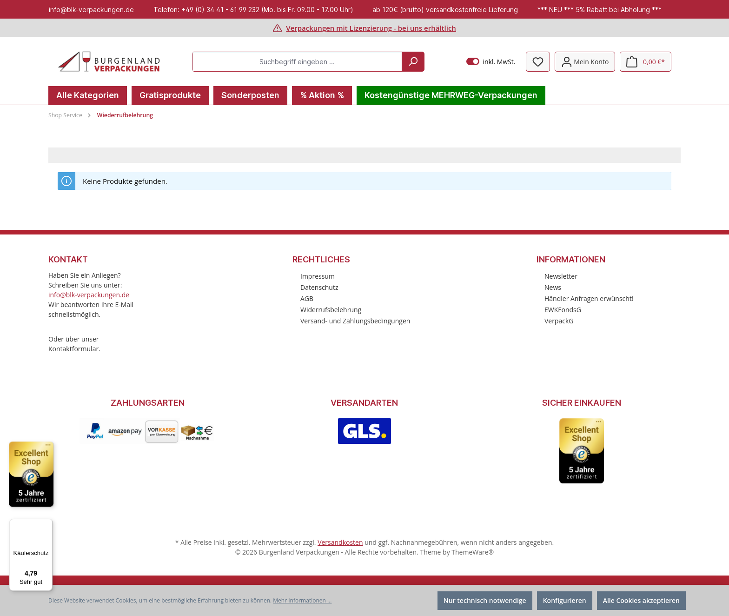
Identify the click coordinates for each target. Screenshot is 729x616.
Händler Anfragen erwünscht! (589, 298)
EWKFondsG (562, 309)
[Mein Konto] (585, 61)
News (552, 287)
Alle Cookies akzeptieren (641, 600)
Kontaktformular (73, 348)
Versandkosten (340, 542)
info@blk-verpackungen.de (88, 294)
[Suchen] (413, 61)
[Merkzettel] (538, 61)
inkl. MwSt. (491, 62)
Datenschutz (319, 287)
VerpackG (559, 320)
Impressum (317, 276)
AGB (306, 298)
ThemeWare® (472, 552)
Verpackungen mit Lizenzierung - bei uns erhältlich (371, 28)
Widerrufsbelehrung (330, 309)
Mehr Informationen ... (302, 600)
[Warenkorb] (645, 61)
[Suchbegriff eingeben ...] (297, 61)
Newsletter (560, 276)
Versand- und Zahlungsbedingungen (355, 320)
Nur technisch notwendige (485, 600)
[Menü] (47, 524)
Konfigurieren (564, 600)
